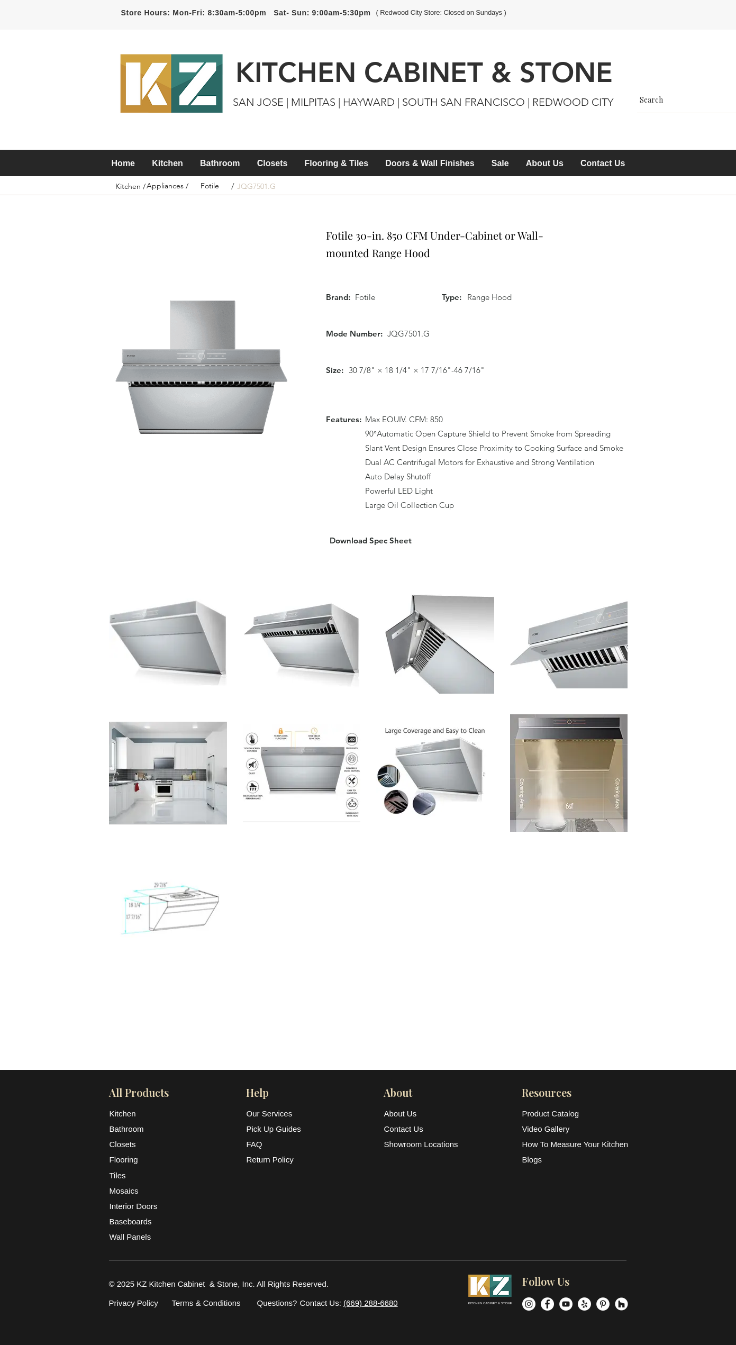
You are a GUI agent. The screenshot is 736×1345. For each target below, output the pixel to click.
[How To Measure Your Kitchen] (575, 1144)
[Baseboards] (135, 1221)
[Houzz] (621, 1304)
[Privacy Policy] (133, 1303)
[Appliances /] (167, 186)
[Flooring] (135, 1160)
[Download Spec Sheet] (370, 540)
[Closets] (135, 1144)
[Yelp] (584, 1304)
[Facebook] (547, 1304)
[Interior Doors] (135, 1206)
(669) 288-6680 (370, 1302)
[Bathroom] (135, 1129)
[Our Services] (275, 1113)
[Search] (686, 100)
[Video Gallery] (575, 1129)
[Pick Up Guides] (275, 1129)
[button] (167, 163)
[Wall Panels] (135, 1237)
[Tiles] (135, 1175)
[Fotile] (209, 186)
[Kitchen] (135, 1113)
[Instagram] (528, 1304)
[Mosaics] (135, 1191)
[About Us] (410, 1113)
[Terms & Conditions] (206, 1303)
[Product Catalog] (575, 1113)
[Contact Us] (410, 1129)
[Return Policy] (275, 1160)
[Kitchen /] (130, 187)
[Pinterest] (603, 1304)
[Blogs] (575, 1160)
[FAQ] (275, 1144)
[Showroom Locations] (422, 1144)
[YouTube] (566, 1304)
